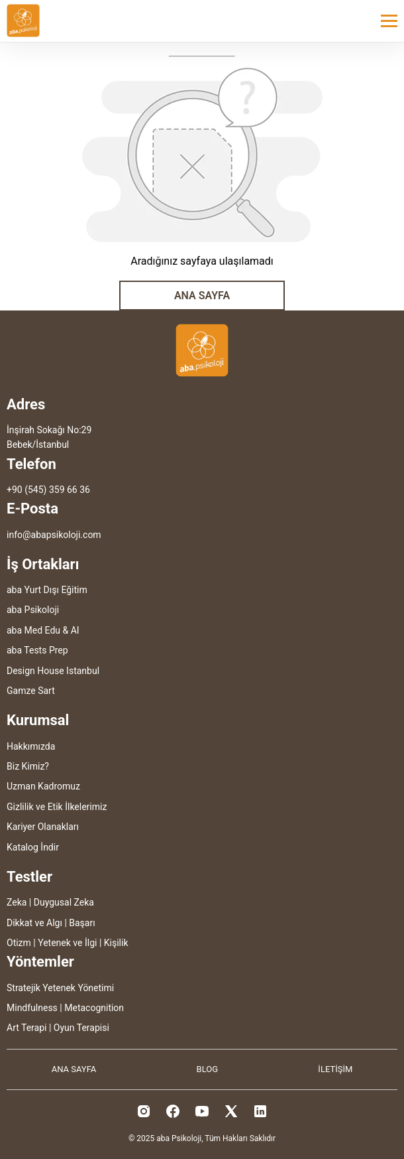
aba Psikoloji (33, 609)
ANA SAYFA (202, 295)
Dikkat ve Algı (34, 923)
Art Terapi (26, 1027)
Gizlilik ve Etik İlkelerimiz (57, 806)
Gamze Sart (31, 690)
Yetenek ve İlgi (67, 942)
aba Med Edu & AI (43, 630)
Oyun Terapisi (81, 1027)
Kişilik (116, 942)
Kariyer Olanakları (43, 826)
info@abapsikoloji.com (54, 534)
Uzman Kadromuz (43, 786)
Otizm (19, 942)
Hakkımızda (31, 746)
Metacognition (94, 1007)
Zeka (16, 902)
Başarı (82, 923)
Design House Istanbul (53, 670)
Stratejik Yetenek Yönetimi (60, 988)
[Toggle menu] (389, 21)
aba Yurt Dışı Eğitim (47, 589)
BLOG (208, 1069)
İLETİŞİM (335, 1069)
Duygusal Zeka (64, 902)
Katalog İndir (33, 847)
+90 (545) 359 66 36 (48, 489)
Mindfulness (32, 1007)
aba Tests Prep (37, 650)
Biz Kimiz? (28, 766)
